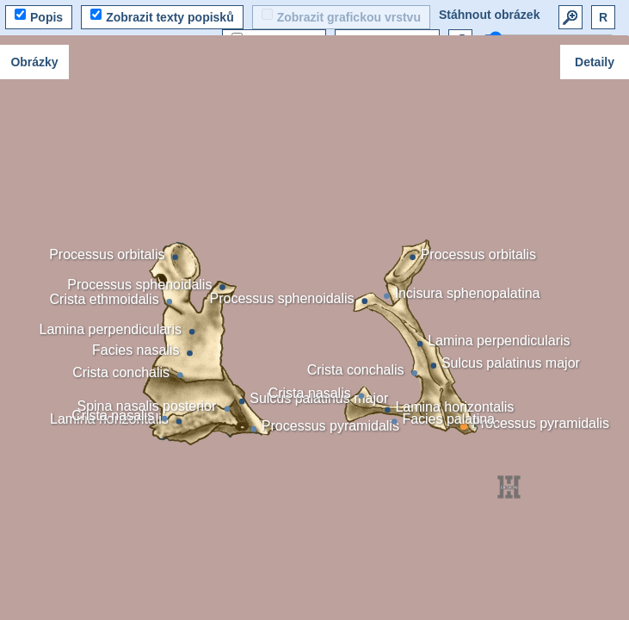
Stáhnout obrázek (489, 15)
